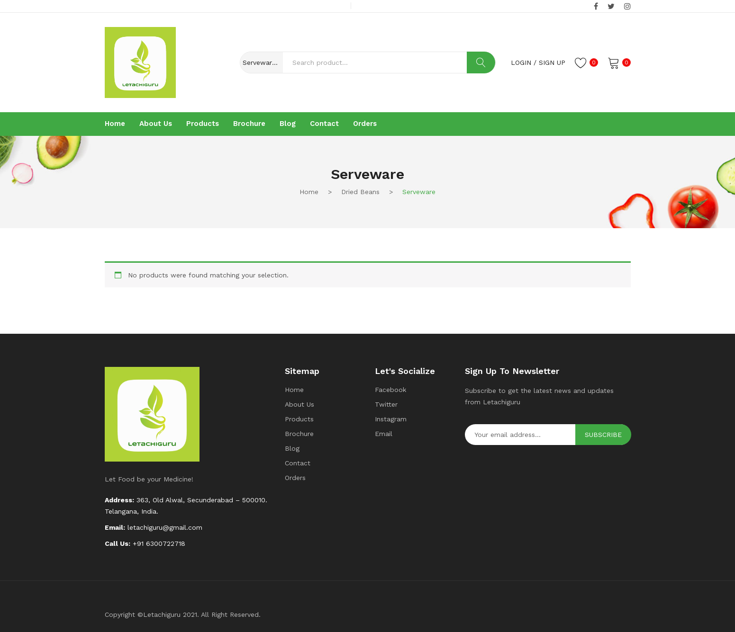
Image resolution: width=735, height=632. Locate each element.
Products (299, 419)
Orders (295, 477)
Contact (297, 463)
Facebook (390, 389)
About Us (299, 404)
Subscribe (603, 434)
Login (521, 62)
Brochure (299, 433)
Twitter (386, 404)
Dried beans (360, 192)
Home (308, 192)
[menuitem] (115, 124)
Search (481, 62)
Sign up (552, 62)
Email (383, 433)
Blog (292, 448)
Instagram (391, 419)
